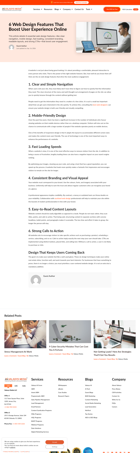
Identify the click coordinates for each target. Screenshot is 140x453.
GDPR (16, 451)
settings (12, 447)
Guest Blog (21, 356)
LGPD (27, 451)
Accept (54, 442)
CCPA (22, 451)
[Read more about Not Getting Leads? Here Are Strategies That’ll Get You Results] (115, 334)
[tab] (8, 385)
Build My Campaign (81, 2)
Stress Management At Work (18, 351)
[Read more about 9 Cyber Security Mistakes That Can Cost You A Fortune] (70, 331)
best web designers (100, 105)
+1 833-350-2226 (19, 424)
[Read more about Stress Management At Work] (25, 334)
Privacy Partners (8, 451)
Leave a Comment (10, 356)
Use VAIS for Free (112, 9)
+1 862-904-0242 (10, 407)
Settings (54, 447)
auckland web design (63, 198)
